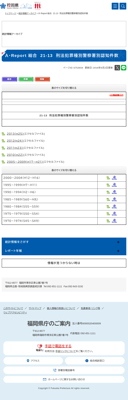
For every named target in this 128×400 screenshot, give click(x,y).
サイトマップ (35, 308)
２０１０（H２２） (15, 154)
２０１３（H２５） (15, 133)
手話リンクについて (66, 351)
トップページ (10, 13)
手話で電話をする (58, 346)
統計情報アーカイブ (27, 13)
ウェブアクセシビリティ (15, 312)
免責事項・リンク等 (90, 308)
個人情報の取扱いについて (61, 308)
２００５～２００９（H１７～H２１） (25, 161)
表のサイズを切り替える (64, 88)
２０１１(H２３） (15, 147)
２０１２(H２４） (15, 140)
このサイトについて (13, 308)
